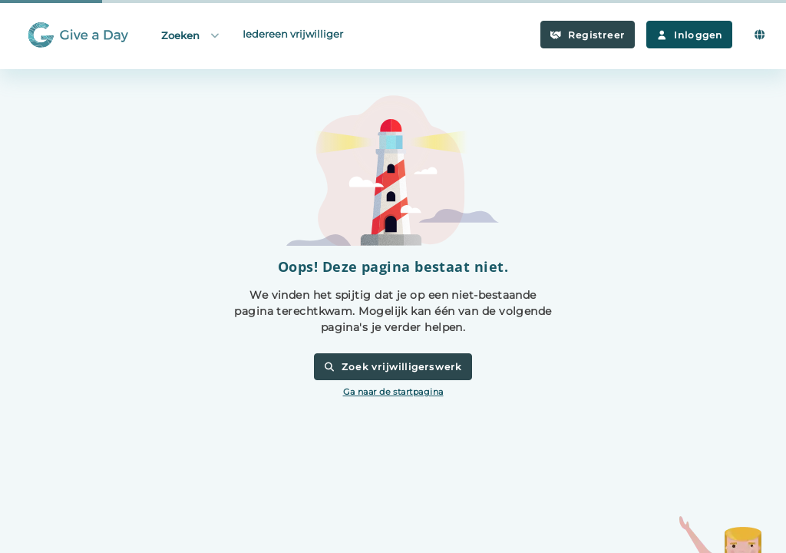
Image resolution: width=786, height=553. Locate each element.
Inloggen (689, 35)
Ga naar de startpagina (393, 391)
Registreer (587, 35)
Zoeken (191, 34)
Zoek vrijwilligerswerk (392, 367)
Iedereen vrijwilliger (293, 34)
